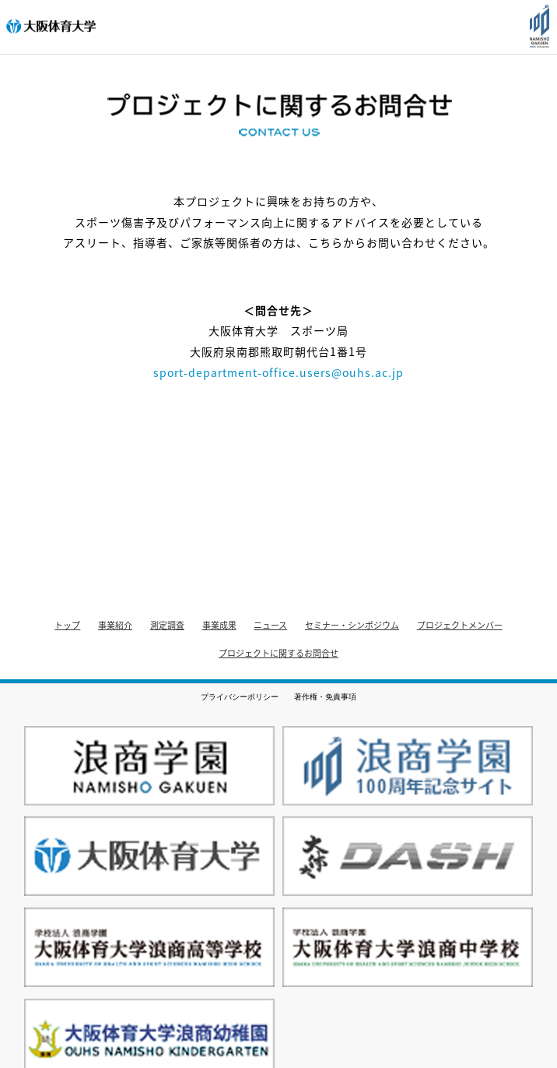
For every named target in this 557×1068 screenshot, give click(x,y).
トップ (67, 625)
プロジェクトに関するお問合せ (278, 653)
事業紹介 (115, 625)
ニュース (270, 625)
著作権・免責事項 (325, 697)
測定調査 (167, 625)
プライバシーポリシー (239, 697)
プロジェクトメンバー (460, 625)
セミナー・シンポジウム (352, 625)
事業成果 (219, 625)
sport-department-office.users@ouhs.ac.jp (278, 372)
